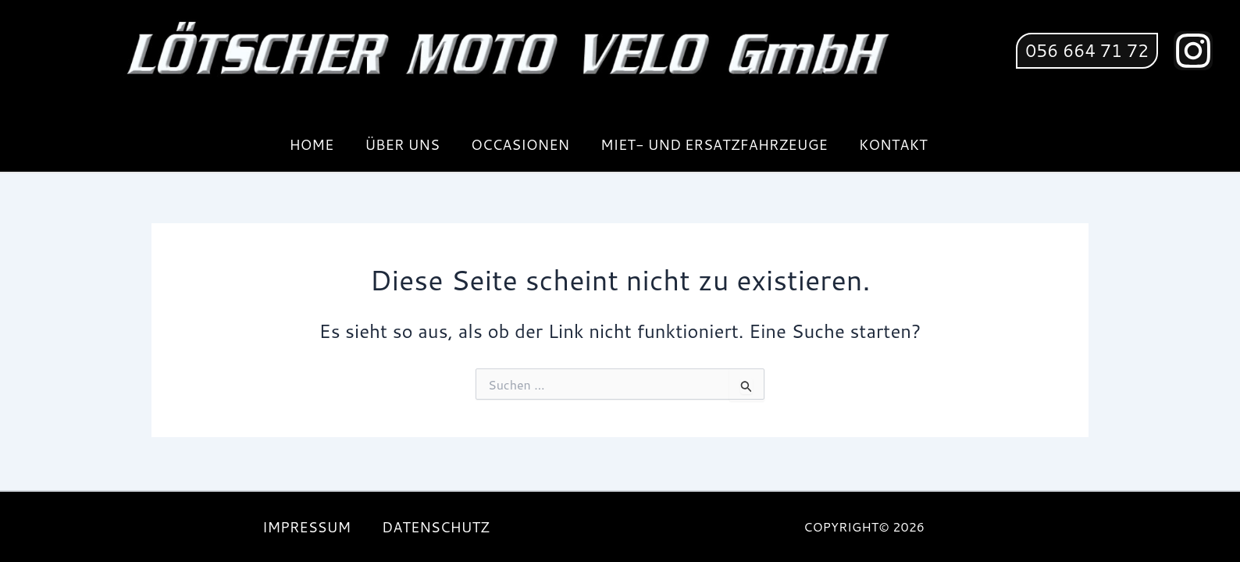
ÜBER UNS (402, 144)
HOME (311, 144)
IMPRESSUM (306, 527)
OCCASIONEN (520, 144)
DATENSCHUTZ (436, 527)
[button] (1087, 51)
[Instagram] (1193, 50)
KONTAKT (893, 144)
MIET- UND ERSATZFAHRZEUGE (714, 144)
